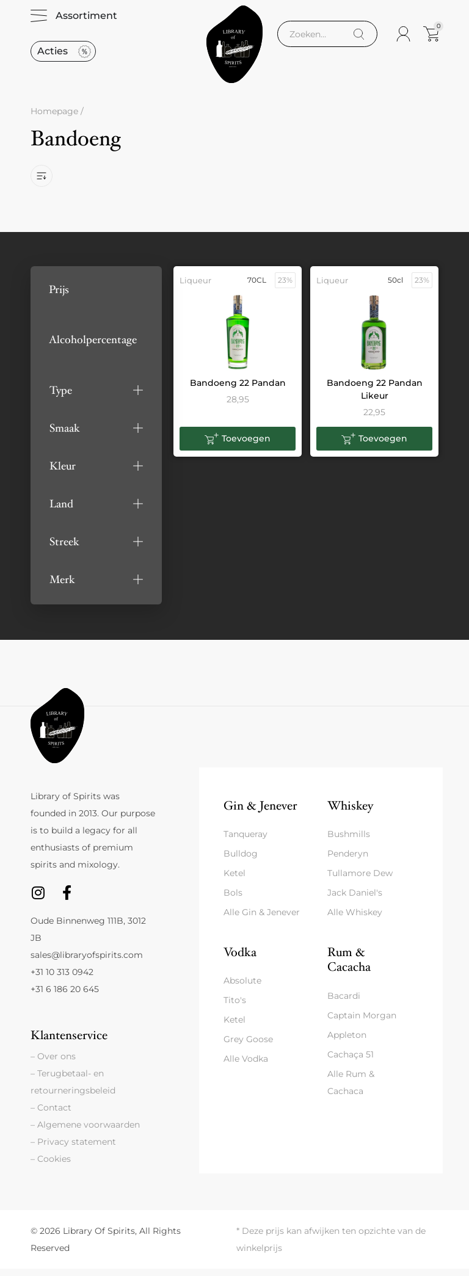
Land (61, 511)
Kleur (62, 473)
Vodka (240, 959)
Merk (62, 586)
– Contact (51, 1114)
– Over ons (53, 1063)
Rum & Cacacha (349, 967)
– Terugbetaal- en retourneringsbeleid (73, 1089)
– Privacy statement (73, 1149)
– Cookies (51, 1166)
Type (60, 397)
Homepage (54, 118)
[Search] (359, 37)
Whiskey (350, 812)
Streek (64, 549)
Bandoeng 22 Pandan (238, 389)
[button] (96, 397)
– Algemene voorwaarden (85, 1131)
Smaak (64, 435)
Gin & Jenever (260, 812)
